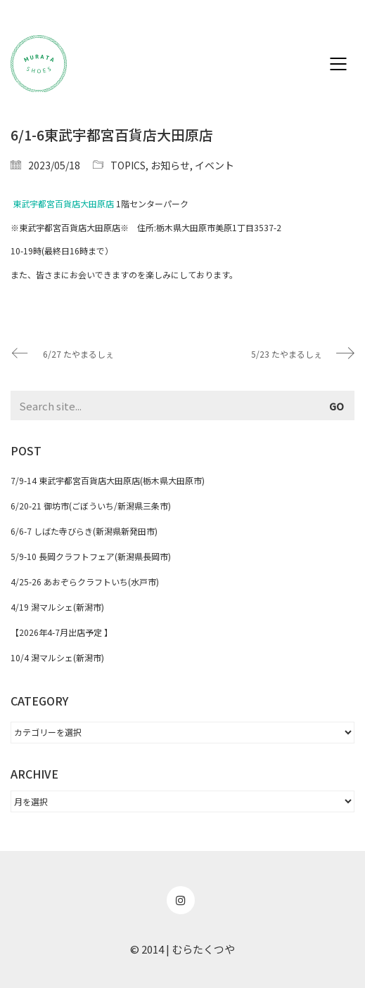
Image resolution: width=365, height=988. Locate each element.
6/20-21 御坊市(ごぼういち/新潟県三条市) (91, 506)
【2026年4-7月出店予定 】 (62, 632)
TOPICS (128, 165)
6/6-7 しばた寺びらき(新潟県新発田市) (84, 531)
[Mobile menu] (339, 63)
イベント (214, 165)
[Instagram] (181, 900)
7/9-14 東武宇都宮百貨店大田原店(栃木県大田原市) (108, 480)
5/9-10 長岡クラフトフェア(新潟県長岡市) (91, 556)
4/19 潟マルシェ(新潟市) (57, 607)
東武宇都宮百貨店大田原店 (63, 203)
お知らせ (170, 165)
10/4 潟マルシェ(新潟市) (57, 657)
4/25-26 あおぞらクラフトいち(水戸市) (85, 581)
